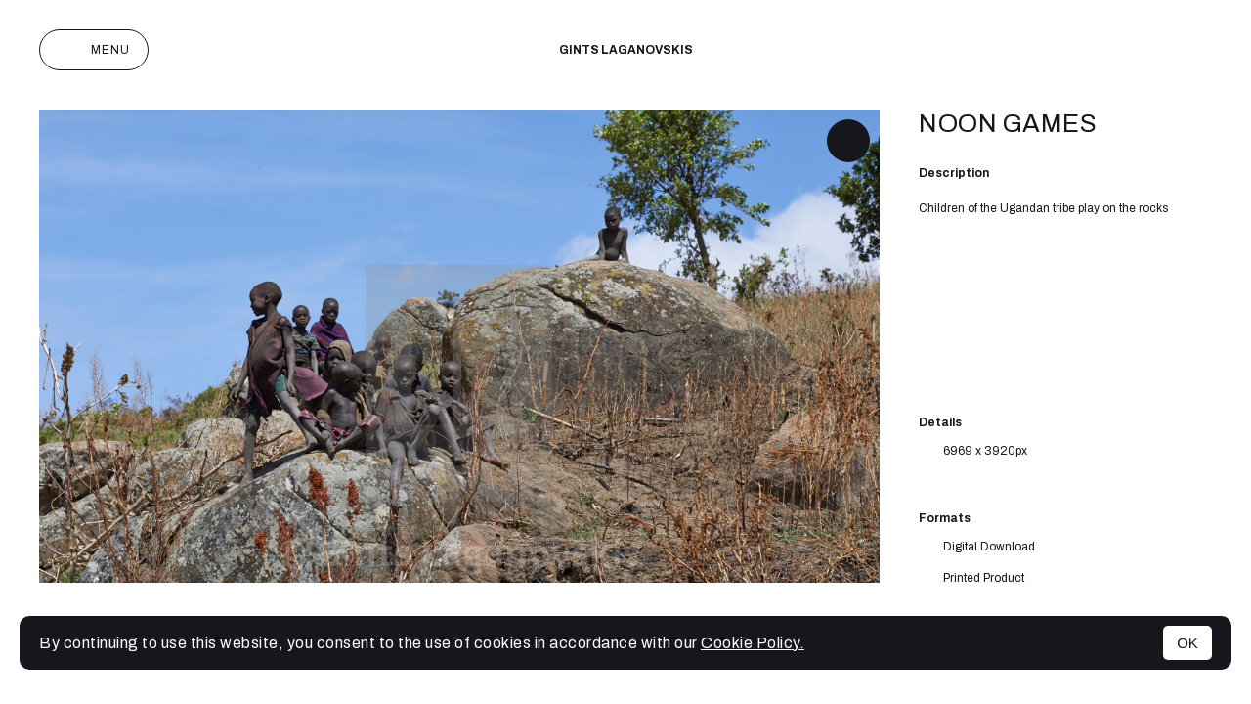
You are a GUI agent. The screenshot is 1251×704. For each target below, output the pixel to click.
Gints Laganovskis (626, 50)
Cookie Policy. (752, 643)
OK (1187, 643)
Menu (94, 50)
